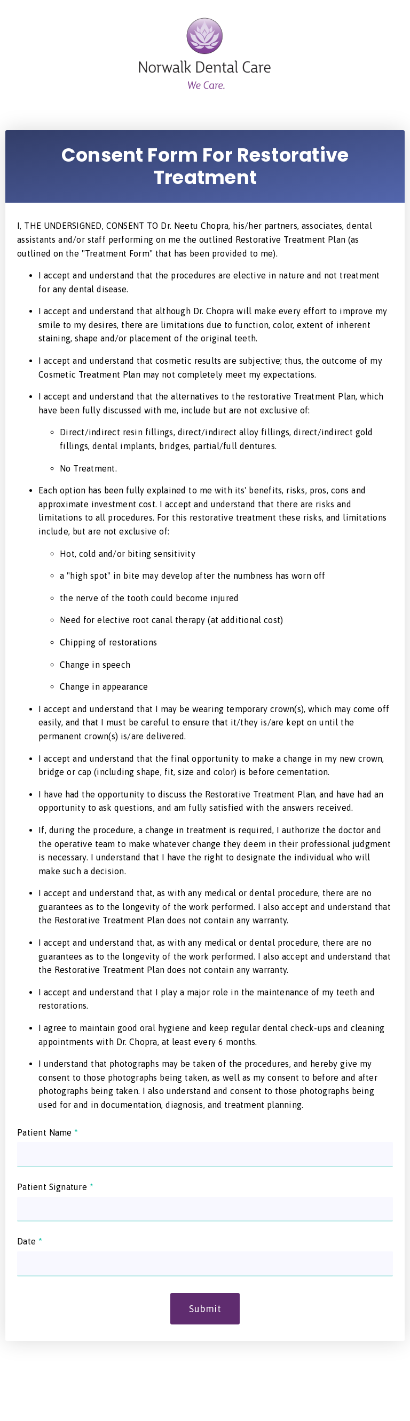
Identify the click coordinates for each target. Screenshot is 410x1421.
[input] (205, 1154)
